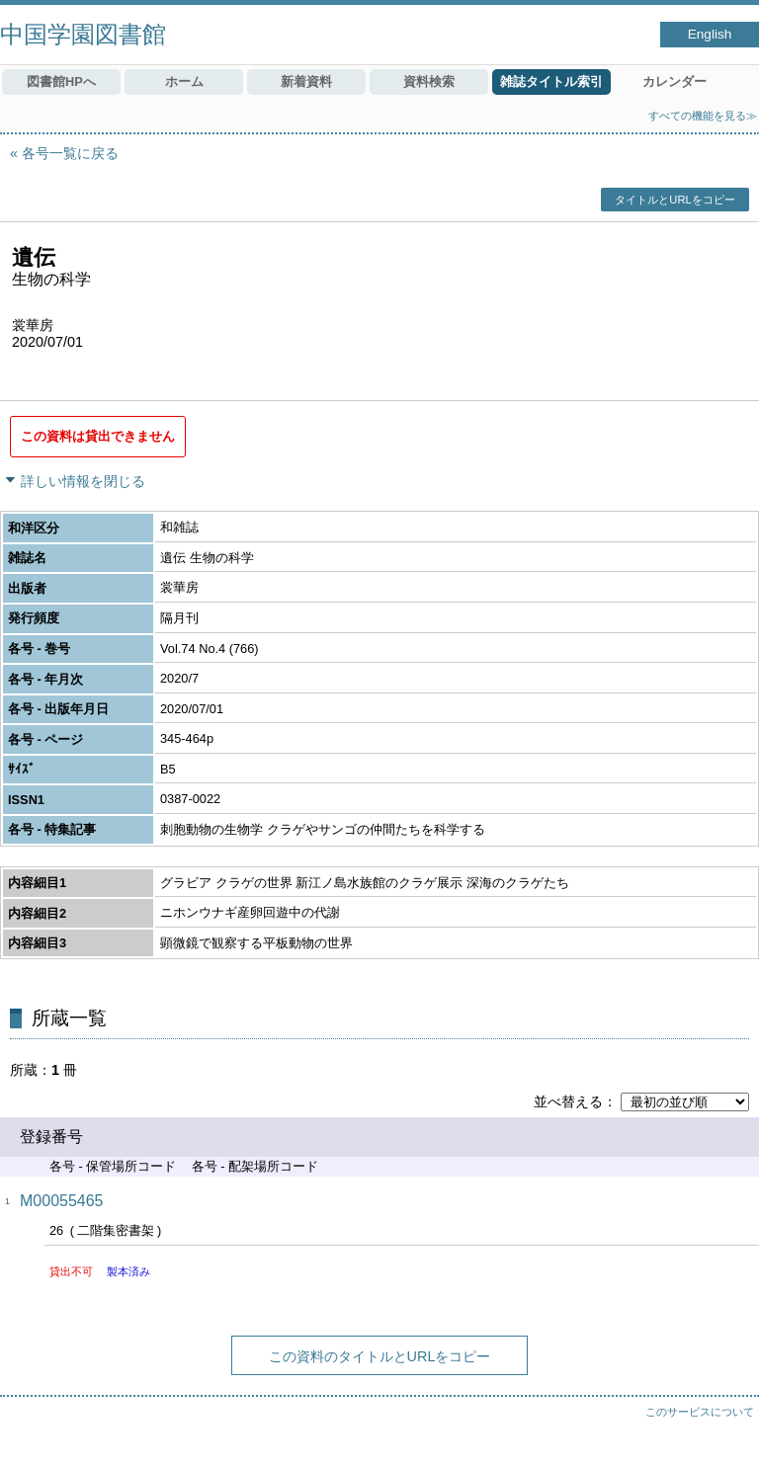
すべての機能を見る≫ (702, 116)
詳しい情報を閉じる (83, 481)
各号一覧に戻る (70, 153)
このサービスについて (699, 1412)
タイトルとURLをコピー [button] (674, 199)
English (710, 34)
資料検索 (429, 81)
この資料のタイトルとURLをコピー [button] (380, 1356)
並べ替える (568, 1101)
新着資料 (306, 81)
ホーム (184, 81)
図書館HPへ (61, 81)
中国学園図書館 (83, 34)
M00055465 (62, 1200)
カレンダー (674, 81)
